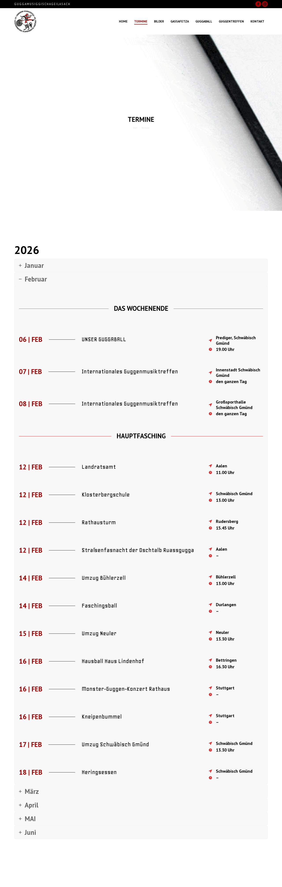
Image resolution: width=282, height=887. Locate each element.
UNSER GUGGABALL (104, 339)
